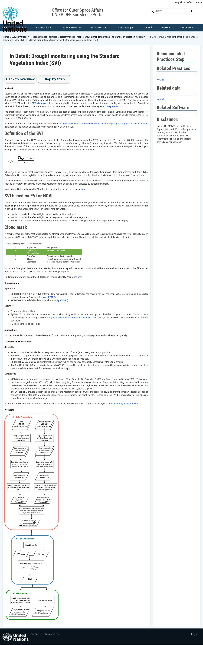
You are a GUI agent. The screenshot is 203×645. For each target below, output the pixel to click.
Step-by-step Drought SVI (54, 79)
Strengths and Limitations (17, 342)
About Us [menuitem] (21, 27)
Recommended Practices (45, 37)
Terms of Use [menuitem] (52, 634)
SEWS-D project (39, 103)
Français (198, 2)
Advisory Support (20, 37)
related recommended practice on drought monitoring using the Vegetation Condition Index (103, 124)
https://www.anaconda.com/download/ (72, 318)
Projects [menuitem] (166, 27)
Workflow (9, 410)
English (179, 2)
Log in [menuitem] (194, 634)
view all (160, 80)
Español (188, 2)
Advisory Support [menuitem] (125, 27)
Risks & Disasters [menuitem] (99, 27)
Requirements (11, 283)
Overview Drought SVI (20, 79)
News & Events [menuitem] (187, 27)
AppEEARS (49, 297)
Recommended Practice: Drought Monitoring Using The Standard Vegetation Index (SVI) (103, 37)
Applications (10, 330)
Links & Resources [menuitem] (72, 27)
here (83, 189)
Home (6, 37)
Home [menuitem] (4, 27)
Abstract (8, 88)
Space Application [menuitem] (44, 27)
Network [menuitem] (148, 27)
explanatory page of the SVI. (125, 404)
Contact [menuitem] (35, 634)
